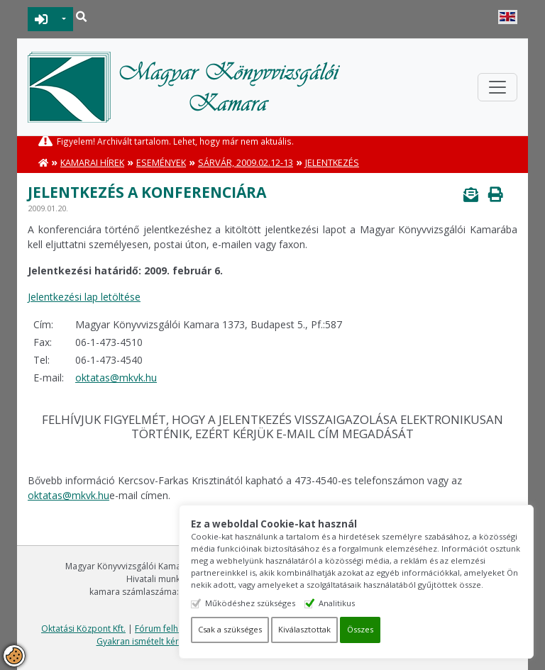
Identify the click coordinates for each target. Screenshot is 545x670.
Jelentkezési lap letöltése (84, 296)
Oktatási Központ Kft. (83, 628)
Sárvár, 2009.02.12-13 (245, 163)
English (507, 17)
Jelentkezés (332, 163)
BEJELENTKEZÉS (41, 19)
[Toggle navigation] (497, 87)
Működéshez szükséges (250, 603)
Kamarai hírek (92, 163)
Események (161, 163)
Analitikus (337, 603)
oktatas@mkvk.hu (116, 377)
